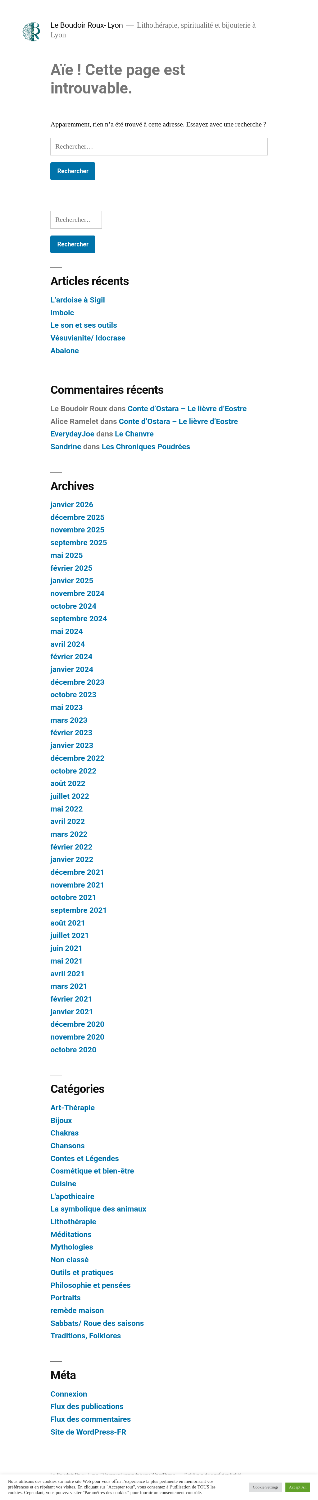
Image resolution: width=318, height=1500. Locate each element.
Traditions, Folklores (85, 1335)
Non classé (69, 1259)
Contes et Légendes (84, 1158)
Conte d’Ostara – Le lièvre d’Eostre (187, 408)
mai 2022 (66, 808)
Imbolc (62, 312)
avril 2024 (67, 644)
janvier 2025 (71, 580)
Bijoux (61, 1120)
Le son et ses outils (83, 325)
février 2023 (71, 732)
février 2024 (71, 656)
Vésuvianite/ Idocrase (87, 337)
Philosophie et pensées (90, 1285)
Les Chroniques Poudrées (146, 446)
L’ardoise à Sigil (77, 299)
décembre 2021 (77, 872)
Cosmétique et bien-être (92, 1170)
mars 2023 (68, 720)
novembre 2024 (77, 593)
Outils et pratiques (82, 1272)
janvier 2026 (71, 504)
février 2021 (71, 998)
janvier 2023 (71, 745)
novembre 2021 (77, 884)
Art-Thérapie (72, 1107)
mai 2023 (66, 707)
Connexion (68, 1393)
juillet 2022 (69, 796)
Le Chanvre (134, 433)
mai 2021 (66, 960)
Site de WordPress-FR (88, 1431)
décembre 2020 (77, 1024)
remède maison (77, 1310)
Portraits (65, 1297)
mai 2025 (66, 555)
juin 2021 (66, 948)
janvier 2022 (71, 859)
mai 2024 (66, 631)
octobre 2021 (73, 897)
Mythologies (71, 1246)
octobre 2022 (73, 770)
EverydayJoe (72, 433)
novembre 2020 (77, 1036)
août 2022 (67, 783)
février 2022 (71, 846)
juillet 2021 (69, 935)
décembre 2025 (77, 517)
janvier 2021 (71, 1011)
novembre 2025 (77, 529)
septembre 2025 (78, 542)
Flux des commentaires (90, 1419)
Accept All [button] (298, 1487)
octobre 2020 (73, 1049)
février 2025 (71, 568)
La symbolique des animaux (98, 1208)
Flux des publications (86, 1406)
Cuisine (63, 1183)
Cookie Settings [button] (265, 1487)
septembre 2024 (78, 618)
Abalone (64, 350)
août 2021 (67, 922)
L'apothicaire (72, 1196)
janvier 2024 (71, 669)
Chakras (64, 1132)
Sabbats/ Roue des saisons (97, 1323)
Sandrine (65, 446)
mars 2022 (68, 834)
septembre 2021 (78, 910)
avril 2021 (67, 973)
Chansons (67, 1145)
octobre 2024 (73, 606)
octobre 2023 (73, 694)
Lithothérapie (73, 1221)
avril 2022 (67, 821)
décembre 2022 (77, 758)
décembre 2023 (77, 682)
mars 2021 (68, 986)
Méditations (71, 1234)
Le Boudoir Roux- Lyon (86, 25)
